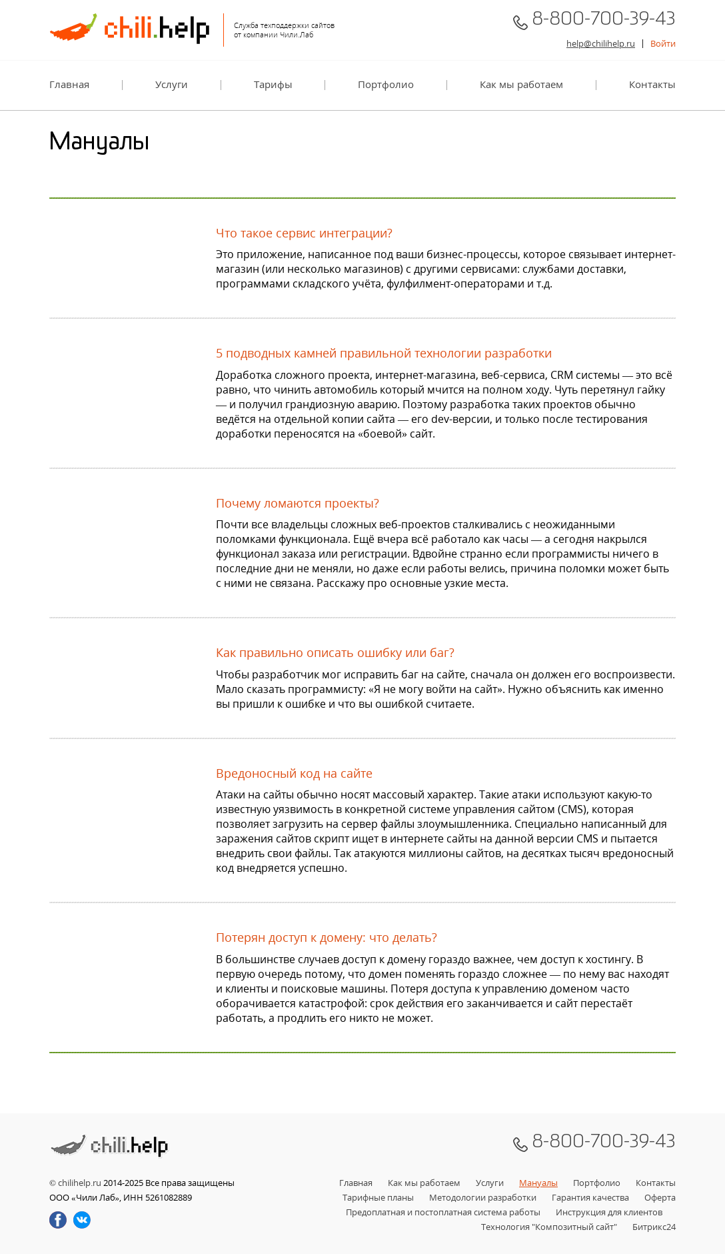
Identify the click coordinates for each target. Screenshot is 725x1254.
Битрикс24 (654, 1227)
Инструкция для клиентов (609, 1212)
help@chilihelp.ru (600, 43)
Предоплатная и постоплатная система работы (443, 1212)
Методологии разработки (482, 1197)
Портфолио (386, 84)
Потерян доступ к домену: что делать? (326, 937)
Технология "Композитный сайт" (549, 1227)
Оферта (660, 1197)
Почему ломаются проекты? (297, 503)
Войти (663, 43)
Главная (69, 84)
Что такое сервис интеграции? (304, 233)
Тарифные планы (378, 1197)
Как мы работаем (521, 84)
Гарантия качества (590, 1197)
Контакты (652, 84)
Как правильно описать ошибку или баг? (335, 652)
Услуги (171, 84)
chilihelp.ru (79, 1183)
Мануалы (538, 1183)
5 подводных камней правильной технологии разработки (384, 353)
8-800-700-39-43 (604, 22)
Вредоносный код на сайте (294, 773)
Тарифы (273, 84)
